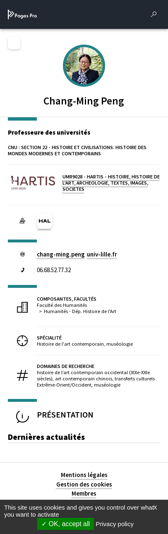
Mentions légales (84, 475)
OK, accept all (65, 523)
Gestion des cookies (84, 484)
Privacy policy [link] (115, 523)
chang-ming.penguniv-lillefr (77, 254)
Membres (84, 493)
